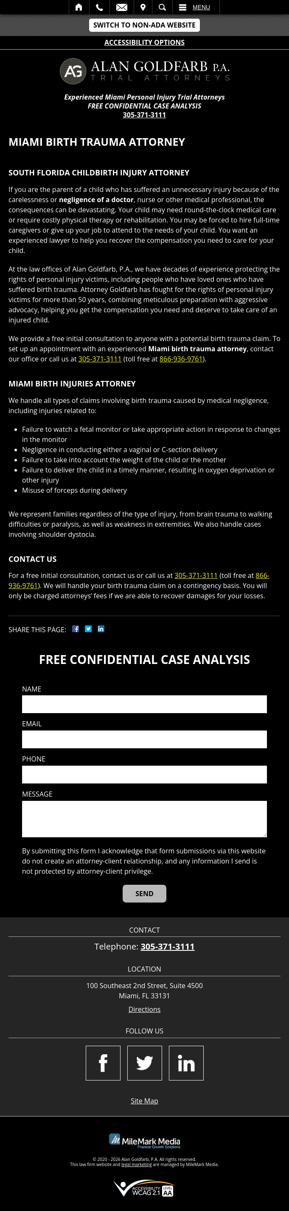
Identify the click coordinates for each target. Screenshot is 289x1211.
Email (122, 7)
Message (37, 794)
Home (79, 7)
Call (99, 7)
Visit (143, 7)
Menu (201, 7)
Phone (33, 759)
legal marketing (136, 1164)
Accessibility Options (144, 42)
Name (31, 689)
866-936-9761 (181, 359)
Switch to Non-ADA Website (144, 25)
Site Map (144, 1100)
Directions (145, 1009)
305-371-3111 (144, 114)
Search (162, 7)
